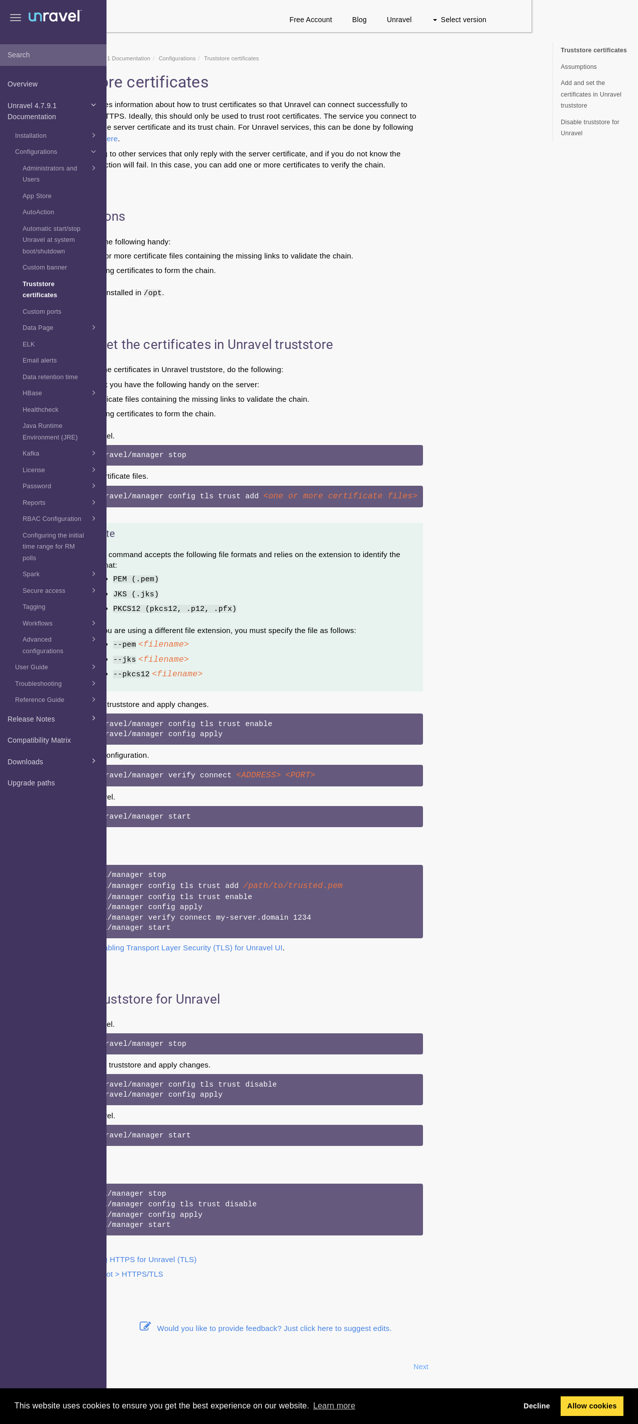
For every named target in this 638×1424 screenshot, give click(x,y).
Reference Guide (57, 699)
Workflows (61, 623)
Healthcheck (41, 409)
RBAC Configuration (61, 518)
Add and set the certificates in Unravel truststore (591, 94)
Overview (23, 84)
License (61, 469)
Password (61, 485)
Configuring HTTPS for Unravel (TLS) (238, 1259)
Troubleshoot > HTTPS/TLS (222, 1274)
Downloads (53, 760)
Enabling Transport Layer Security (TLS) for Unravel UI (294, 947)
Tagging (34, 606)
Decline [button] (536, 1406)
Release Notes (53, 718)
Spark (61, 573)
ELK (29, 344)
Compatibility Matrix (39, 740)
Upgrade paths (31, 783)
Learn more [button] (334, 1405)
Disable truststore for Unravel (590, 128)
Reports (61, 502)
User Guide (57, 666)
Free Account (417, 20)
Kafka (61, 453)
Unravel (505, 20)
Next (527, 1367)
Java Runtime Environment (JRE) (50, 431)
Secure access (61, 590)
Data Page (61, 327)
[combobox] (53, 55)
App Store (37, 196)
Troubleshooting (57, 683)
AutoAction (38, 212)
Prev (133, 1367)
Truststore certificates (40, 290)
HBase (61, 392)
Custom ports (42, 311)
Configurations (57, 151)
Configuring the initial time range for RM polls (53, 547)
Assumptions (579, 66)
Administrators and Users (61, 173)
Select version (566, 20)
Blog (466, 20)
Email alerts (40, 360)
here (216, 138)
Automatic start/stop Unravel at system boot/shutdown (51, 240)
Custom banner (45, 267)
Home (161, 58)
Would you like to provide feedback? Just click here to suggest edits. (372, 1328)
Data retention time (50, 377)
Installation (57, 135)
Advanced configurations (61, 644)
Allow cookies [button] (592, 1406)
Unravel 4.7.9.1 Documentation (53, 110)
